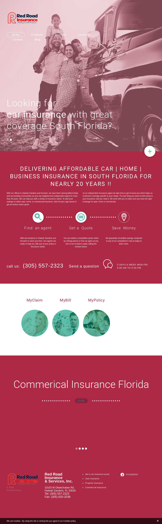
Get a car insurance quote (97, 474)
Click (81, 401)
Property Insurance (94, 483)
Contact (18, 39)
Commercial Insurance (95, 487)
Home (15, 34)
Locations (84, 34)
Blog (38, 39)
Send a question (84, 266)
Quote (149, 151)
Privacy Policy (14, 490)
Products (37, 34)
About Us (60, 34)
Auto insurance (92, 479)
